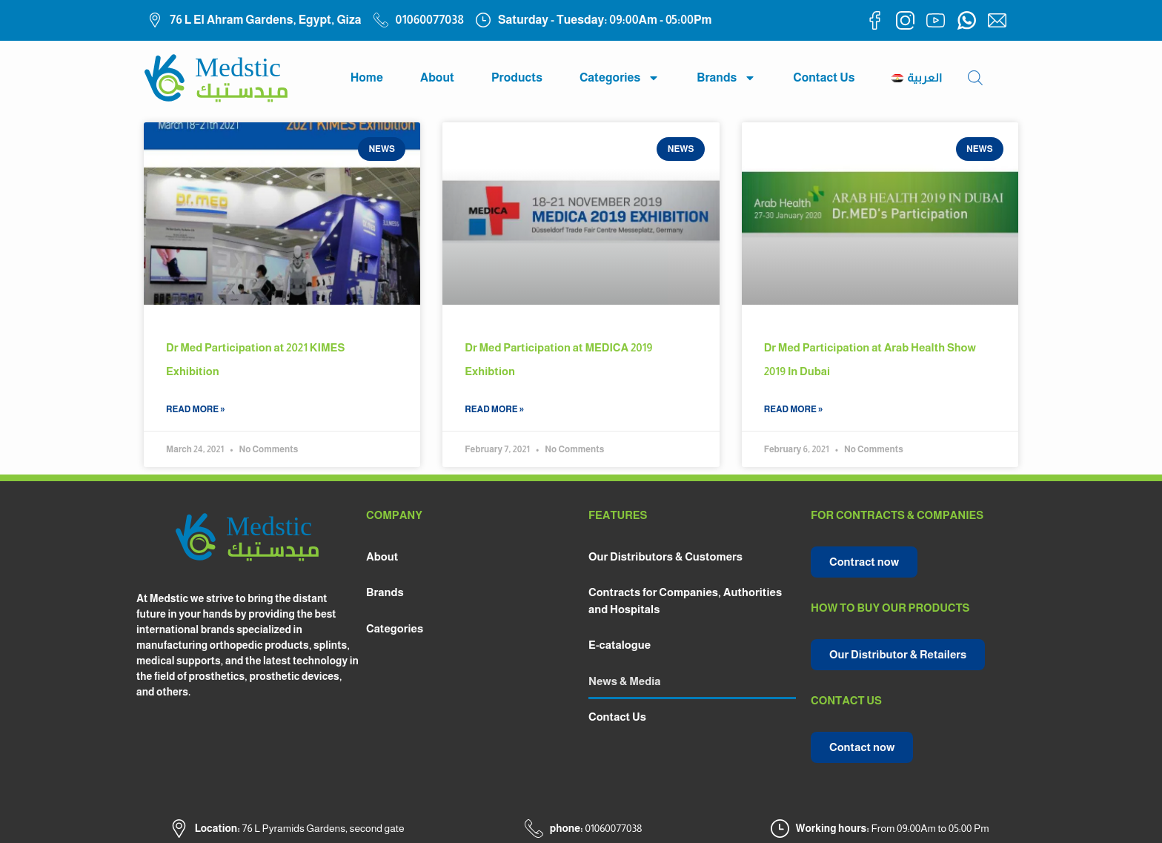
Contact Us (823, 77)
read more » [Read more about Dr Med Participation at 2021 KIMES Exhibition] (195, 409)
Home (367, 77)
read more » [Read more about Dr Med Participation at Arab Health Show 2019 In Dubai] (793, 409)
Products (516, 77)
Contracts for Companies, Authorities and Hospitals (685, 600)
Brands (726, 78)
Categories (620, 78)
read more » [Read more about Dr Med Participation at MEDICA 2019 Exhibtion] (494, 409)
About (437, 77)
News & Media (624, 681)
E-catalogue (619, 644)
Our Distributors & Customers (665, 556)
